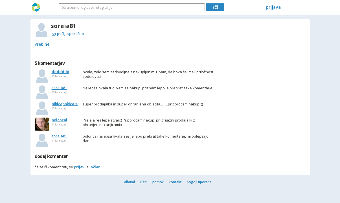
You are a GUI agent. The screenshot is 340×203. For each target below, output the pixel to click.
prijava (273, 7)
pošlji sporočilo (68, 33)
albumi (129, 182)
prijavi (79, 166)
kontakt (175, 182)
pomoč (158, 182)
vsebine (42, 44)
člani (143, 182)
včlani (96, 166)
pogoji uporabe (199, 182)
